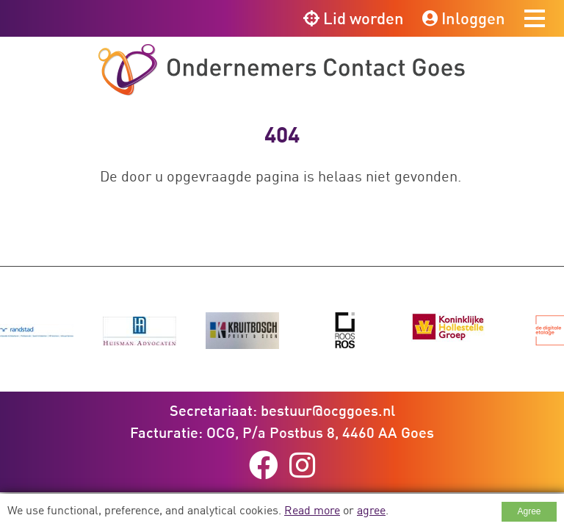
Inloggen (463, 18)
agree (371, 510)
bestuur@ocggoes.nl (328, 410)
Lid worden (353, 18)
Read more (312, 510)
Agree (528, 511)
